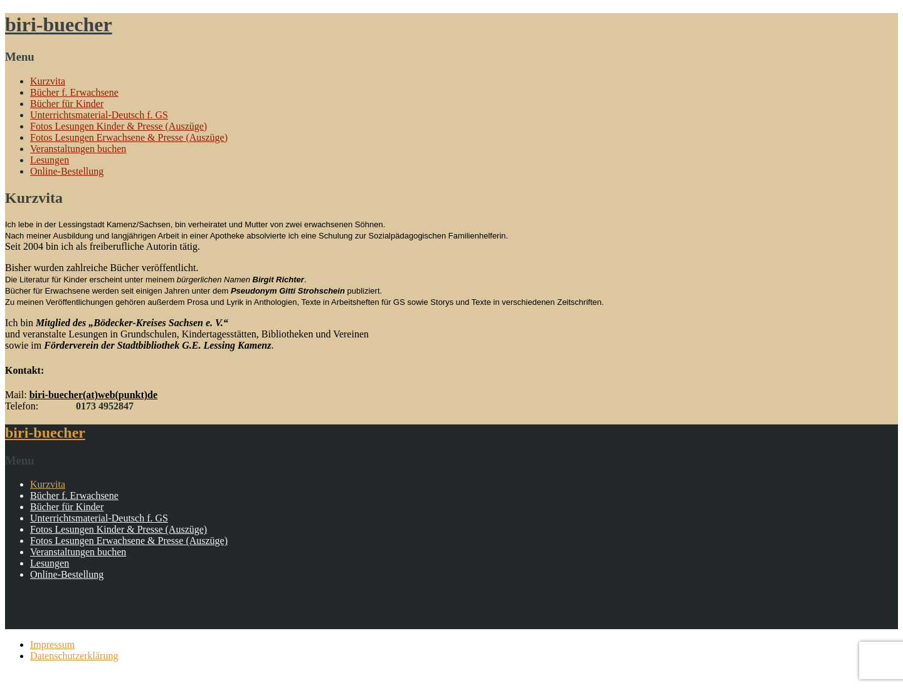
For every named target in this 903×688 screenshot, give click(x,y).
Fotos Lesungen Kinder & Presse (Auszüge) (118, 126)
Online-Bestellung (66, 171)
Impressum (52, 644)
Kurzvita (47, 81)
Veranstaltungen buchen (78, 148)
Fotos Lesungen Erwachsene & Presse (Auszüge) (129, 137)
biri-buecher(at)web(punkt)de (93, 394)
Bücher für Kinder (66, 103)
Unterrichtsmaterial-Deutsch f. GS (99, 115)
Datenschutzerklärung (74, 655)
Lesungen (49, 160)
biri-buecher (58, 24)
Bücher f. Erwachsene (74, 92)
